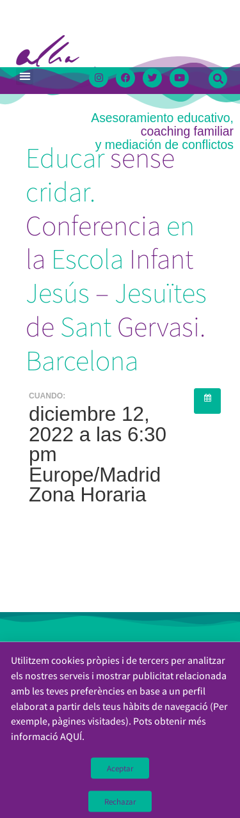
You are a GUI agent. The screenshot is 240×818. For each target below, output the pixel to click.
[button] (24, 76)
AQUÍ (71, 744)
